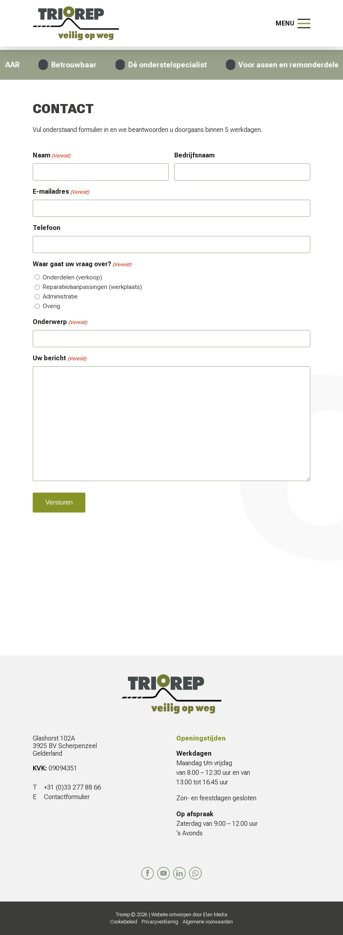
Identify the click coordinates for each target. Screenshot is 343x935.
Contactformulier (67, 797)
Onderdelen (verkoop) (72, 277)
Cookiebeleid (123, 922)
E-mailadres (61, 192)
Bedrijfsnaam (194, 155)
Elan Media (215, 914)
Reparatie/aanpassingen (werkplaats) (92, 287)
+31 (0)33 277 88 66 (72, 787)
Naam (51, 155)
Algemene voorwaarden (208, 922)
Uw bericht (59, 358)
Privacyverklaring (160, 922)
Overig (51, 306)
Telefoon (46, 228)
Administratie (60, 296)
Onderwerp (60, 322)
